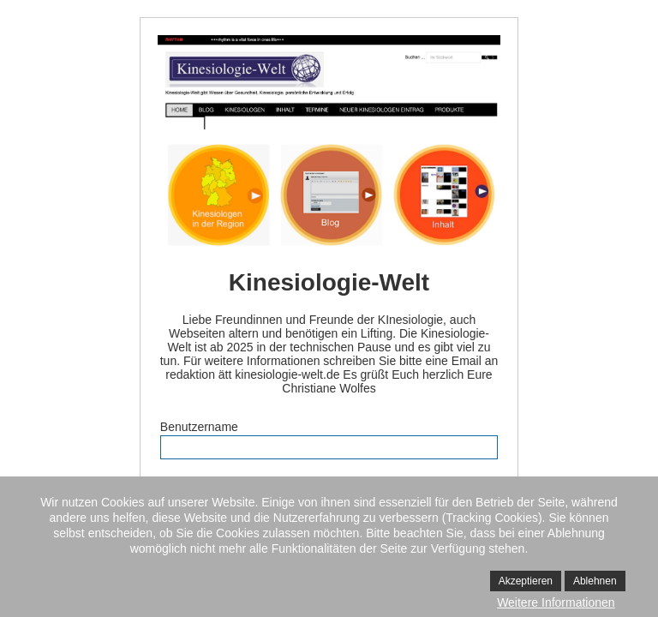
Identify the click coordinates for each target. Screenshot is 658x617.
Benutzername (199, 427)
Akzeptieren (526, 581)
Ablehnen (595, 581)
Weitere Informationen (555, 602)
